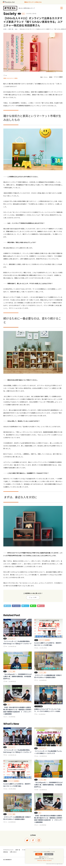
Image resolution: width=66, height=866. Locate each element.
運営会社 (5, 852)
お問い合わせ (13, 852)
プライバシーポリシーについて (44, 860)
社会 (16, 29)
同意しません (49, 854)
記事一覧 (11, 29)
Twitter (7, 606)
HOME (5, 29)
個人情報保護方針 (7, 859)
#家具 (4, 78)
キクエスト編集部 (58, 77)
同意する (39, 854)
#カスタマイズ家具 (12, 78)
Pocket (41, 606)
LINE (33, 606)
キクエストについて (8, 850)
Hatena (25, 606)
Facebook (16, 606)
